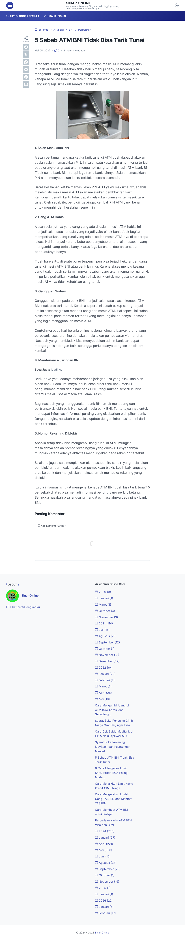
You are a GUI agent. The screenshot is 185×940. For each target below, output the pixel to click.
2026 (104, 900)
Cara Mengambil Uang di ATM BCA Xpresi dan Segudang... (112, 710)
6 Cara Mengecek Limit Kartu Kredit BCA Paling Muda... (111, 772)
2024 (104, 831)
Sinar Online (78, 3)
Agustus (106, 636)
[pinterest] (26, 77)
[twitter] (26, 54)
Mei (102, 699)
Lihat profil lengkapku (23, 607)
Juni (103, 856)
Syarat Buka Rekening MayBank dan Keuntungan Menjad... (112, 746)
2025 (102, 888)
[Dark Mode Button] (177, 5)
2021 (104, 623)
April (103, 692)
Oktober (105, 611)
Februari (105, 680)
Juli (102, 629)
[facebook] (26, 47)
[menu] (9, 5)
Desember (107, 661)
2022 (104, 667)
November (106, 617)
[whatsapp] (26, 62)
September (107, 642)
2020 (103, 592)
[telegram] (26, 69)
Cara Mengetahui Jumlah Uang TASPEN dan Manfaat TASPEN (113, 798)
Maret (103, 604)
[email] (26, 84)
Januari (104, 598)
